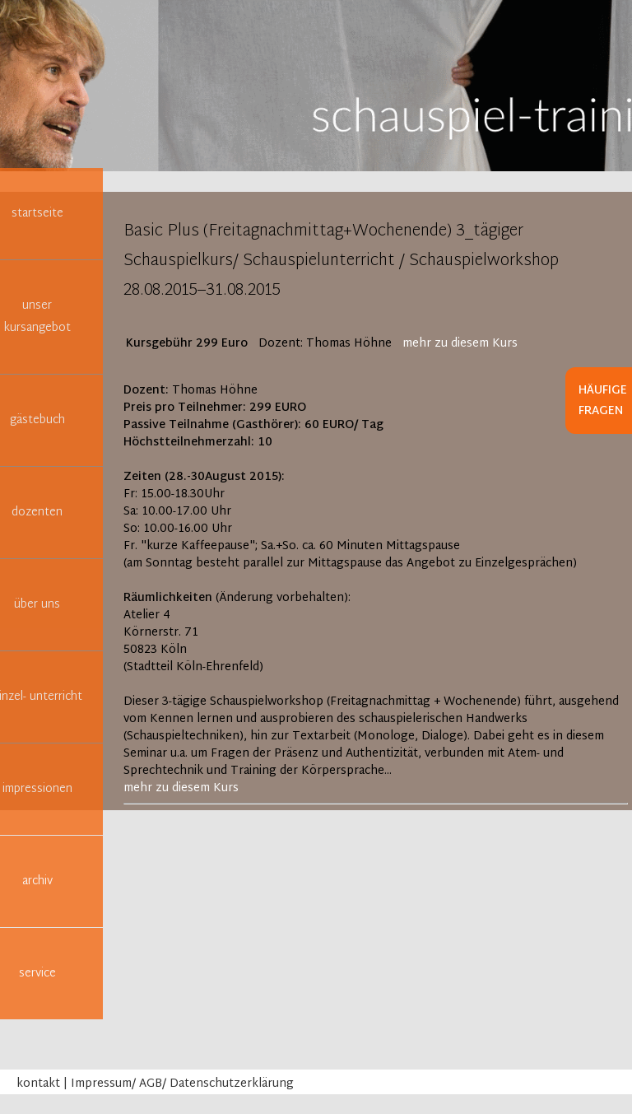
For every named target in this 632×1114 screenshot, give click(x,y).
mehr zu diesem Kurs (460, 343)
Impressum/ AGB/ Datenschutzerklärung (182, 1084)
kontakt (38, 1084)
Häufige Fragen (603, 401)
